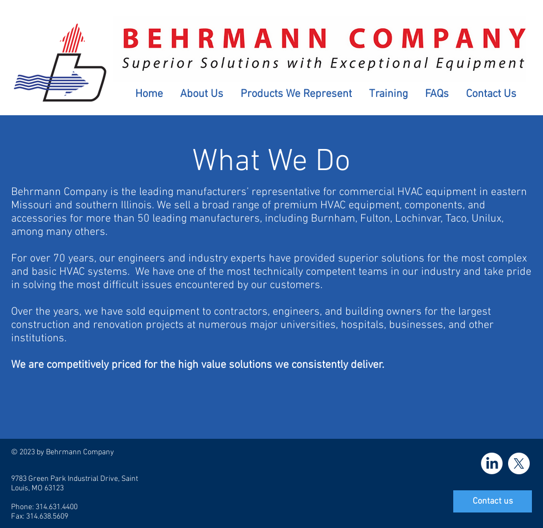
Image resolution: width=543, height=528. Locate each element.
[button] (201, 94)
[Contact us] (492, 501)
